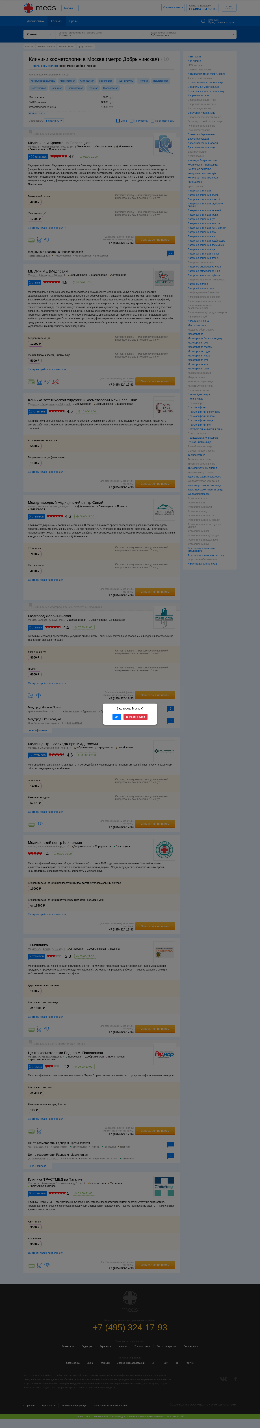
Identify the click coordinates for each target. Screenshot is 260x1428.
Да (116, 716)
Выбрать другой (135, 716)
